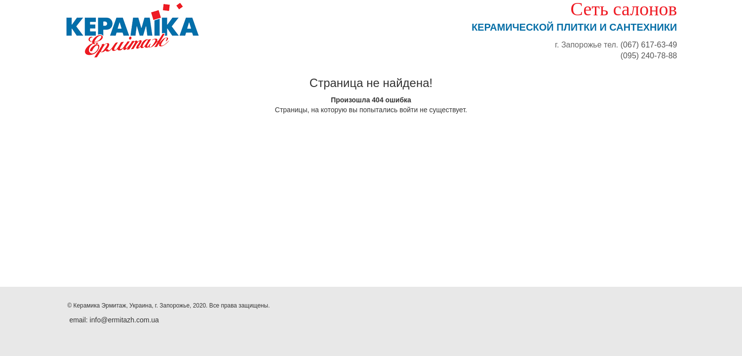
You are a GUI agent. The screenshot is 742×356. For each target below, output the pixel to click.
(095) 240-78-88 (649, 55)
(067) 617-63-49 (649, 45)
